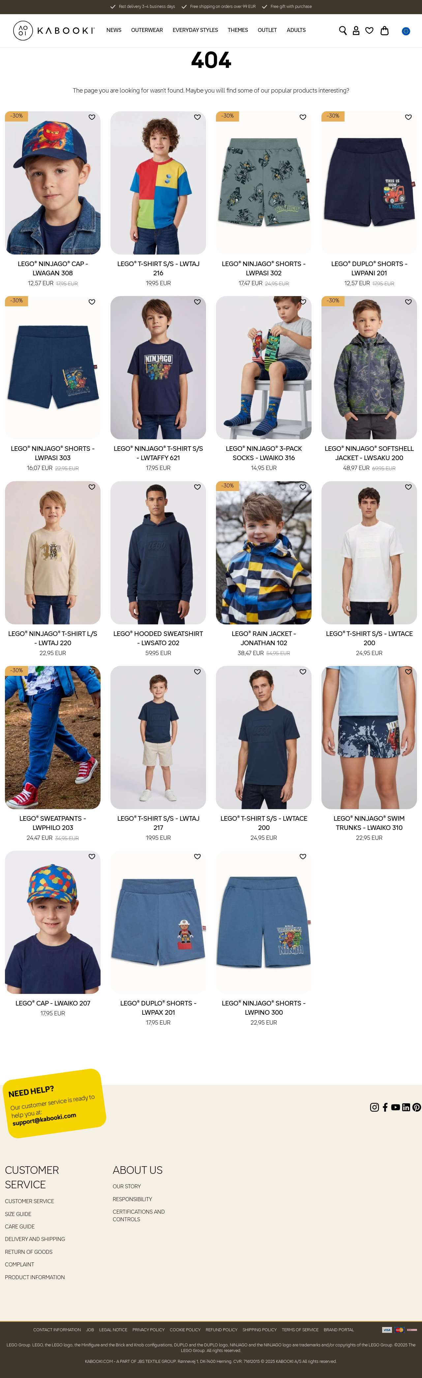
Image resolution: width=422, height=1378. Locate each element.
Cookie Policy (185, 1330)
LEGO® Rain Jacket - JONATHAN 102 (264, 644)
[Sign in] (356, 30)
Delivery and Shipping (35, 1239)
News (113, 30)
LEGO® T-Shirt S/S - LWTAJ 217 (158, 828)
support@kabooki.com (44, 1120)
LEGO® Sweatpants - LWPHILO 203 (52, 828)
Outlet (267, 30)
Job (90, 1330)
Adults (296, 30)
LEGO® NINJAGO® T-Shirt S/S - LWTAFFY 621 (158, 459)
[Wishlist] (369, 30)
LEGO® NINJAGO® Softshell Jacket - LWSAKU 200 (369, 459)
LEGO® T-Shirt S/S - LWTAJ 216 (158, 274)
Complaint (19, 1265)
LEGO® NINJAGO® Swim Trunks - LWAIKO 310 (369, 828)
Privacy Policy (149, 1330)
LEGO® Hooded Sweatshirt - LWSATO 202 (158, 644)
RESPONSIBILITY (132, 1199)
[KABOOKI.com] (54, 31)
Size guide (18, 1214)
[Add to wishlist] (92, 117)
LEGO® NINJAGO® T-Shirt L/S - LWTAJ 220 (52, 644)
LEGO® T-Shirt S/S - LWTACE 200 (369, 644)
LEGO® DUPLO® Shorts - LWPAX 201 (158, 1013)
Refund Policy (221, 1330)
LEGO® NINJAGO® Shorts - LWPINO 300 (264, 1013)
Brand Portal (339, 1330)
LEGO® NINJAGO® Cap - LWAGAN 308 (53, 274)
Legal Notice (113, 1330)
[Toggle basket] (384, 31)
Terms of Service (300, 1330)
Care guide (20, 1227)
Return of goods (28, 1252)
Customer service (29, 1201)
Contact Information (57, 1330)
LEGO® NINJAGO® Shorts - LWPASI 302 (264, 274)
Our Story (127, 1187)
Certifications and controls (139, 1216)
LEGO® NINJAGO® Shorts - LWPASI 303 (53, 459)
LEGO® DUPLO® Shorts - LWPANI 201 (369, 274)
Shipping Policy (260, 1330)
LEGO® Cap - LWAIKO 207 (52, 1009)
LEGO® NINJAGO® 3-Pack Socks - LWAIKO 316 (264, 459)
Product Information (35, 1278)
